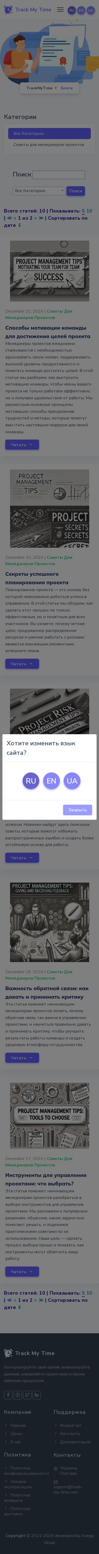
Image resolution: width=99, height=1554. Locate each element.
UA (72, 781)
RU (31, 781)
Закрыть (77, 810)
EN (51, 781)
